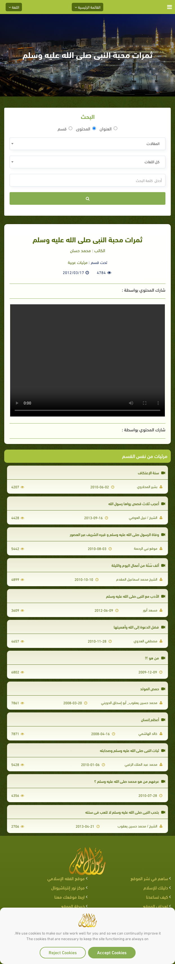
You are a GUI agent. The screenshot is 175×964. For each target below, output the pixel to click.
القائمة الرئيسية (87, 7)
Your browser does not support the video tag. (87, 360)
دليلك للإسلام (155, 887)
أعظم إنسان (153, 719)
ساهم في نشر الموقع (149, 878)
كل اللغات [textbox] (152, 161)
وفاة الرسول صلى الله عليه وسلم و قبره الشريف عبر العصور (117, 534)
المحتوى (86, 128)
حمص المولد (152, 688)
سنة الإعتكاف (151, 472)
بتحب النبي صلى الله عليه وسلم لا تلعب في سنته (125, 812)
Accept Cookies (112, 952)
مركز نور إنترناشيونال (68, 887)
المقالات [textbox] (153, 143)
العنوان (108, 128)
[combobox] (87, 143)
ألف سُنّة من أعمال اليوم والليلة (138, 565)
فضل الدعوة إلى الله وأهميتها (139, 627)
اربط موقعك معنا (69, 896)
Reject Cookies (63, 952)
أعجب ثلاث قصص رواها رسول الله (136, 503)
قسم (65, 128)
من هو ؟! (155, 658)
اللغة (13, 7)
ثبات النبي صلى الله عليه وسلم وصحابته (132, 750)
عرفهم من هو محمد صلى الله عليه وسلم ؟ (129, 781)
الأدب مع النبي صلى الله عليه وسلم (135, 596)
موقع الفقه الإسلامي (66, 878)
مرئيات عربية (78, 262)
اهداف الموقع (155, 906)
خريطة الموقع (73, 906)
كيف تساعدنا (157, 896)
